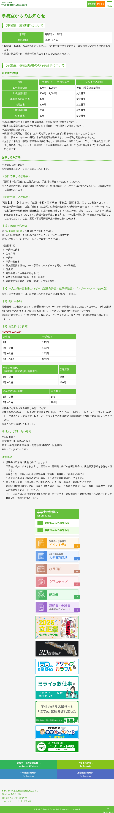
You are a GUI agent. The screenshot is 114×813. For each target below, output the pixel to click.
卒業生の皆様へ (85, 764)
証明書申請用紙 (14, 231)
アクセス (101, 4)
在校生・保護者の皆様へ (28, 764)
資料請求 (92, 4)
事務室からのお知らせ (57, 530)
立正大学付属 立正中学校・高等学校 (14, 4)
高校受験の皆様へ (85, 774)
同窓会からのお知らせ (57, 523)
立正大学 (27, 801)
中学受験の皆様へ (28, 774)
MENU (109, 6)
